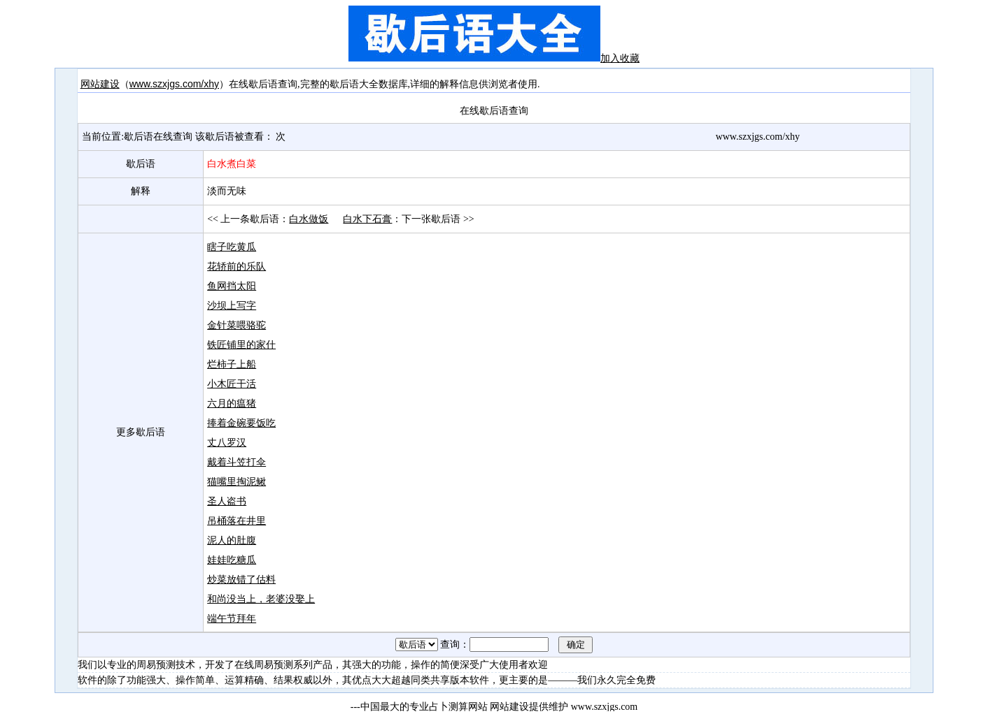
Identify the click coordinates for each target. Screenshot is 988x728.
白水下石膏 (367, 218)
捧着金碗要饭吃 (241, 422)
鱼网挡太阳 (231, 285)
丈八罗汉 (226, 442)
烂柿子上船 (231, 364)
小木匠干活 (231, 383)
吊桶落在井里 (236, 520)
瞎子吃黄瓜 (231, 246)
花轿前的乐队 (236, 266)
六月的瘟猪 (231, 403)
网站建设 (100, 83)
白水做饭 (308, 218)
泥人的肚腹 (231, 540)
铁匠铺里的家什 (241, 344)
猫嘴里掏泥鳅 (236, 481)
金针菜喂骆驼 (236, 324)
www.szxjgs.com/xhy (174, 83)
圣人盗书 (226, 501)
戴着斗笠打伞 (236, 461)
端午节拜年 (231, 618)
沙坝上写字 (231, 305)
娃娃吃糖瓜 (231, 559)
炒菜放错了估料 (241, 579)
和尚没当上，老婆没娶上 (261, 598)
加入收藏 (620, 58)
